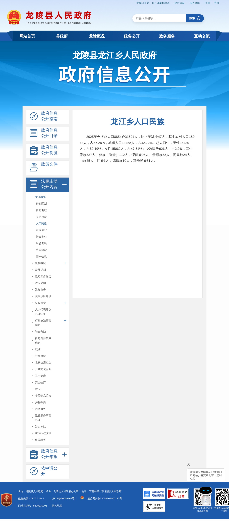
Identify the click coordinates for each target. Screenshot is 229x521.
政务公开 (132, 36)
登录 (216, 2)
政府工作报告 (43, 276)
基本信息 (41, 256)
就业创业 (41, 230)
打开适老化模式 (160, 2)
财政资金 (40, 302)
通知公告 (40, 289)
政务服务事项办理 (43, 417)
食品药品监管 (43, 395)
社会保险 (40, 355)
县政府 (62, 36)
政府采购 (40, 282)
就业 (37, 349)
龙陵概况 (97, 36)
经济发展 (41, 243)
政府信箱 (179, 2)
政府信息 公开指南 (44, 117)
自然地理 (41, 210)
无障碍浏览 (143, 2)
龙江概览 (40, 196)
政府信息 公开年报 (44, 455)
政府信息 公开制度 (44, 151)
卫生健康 (40, 375)
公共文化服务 (43, 369)
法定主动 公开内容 (44, 185)
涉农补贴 (40, 426)
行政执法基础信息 (43, 322)
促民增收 (40, 439)
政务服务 (167, 36)
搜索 (195, 18)
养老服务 (40, 408)
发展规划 (40, 269)
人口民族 (41, 223)
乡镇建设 (41, 249)
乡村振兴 (40, 402)
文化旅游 (41, 216)
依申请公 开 (44, 472)
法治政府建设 (43, 296)
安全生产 (40, 382)
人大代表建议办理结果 (43, 311)
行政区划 (41, 203)
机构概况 (40, 263)
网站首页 (27, 36)
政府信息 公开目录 (44, 134)
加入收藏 (195, 2)
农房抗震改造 (43, 362)
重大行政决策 (43, 433)
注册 (207, 2)
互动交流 (202, 36)
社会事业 (41, 236)
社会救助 (40, 331)
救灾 (37, 388)
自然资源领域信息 (43, 340)
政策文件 (44, 168)
